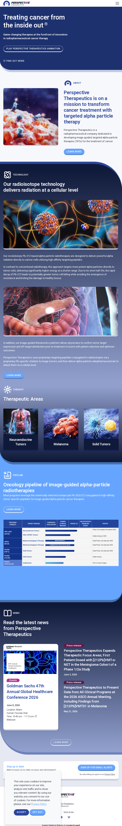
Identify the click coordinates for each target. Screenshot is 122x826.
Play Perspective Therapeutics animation (33, 48)
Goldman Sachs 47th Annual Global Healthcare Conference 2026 (30, 692)
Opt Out (38, 812)
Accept (21, 812)
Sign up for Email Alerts (96, 767)
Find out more (13, 61)
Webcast (11, 719)
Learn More (13, 375)
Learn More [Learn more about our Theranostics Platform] (74, 151)
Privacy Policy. (39, 804)
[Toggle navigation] (117, 3)
